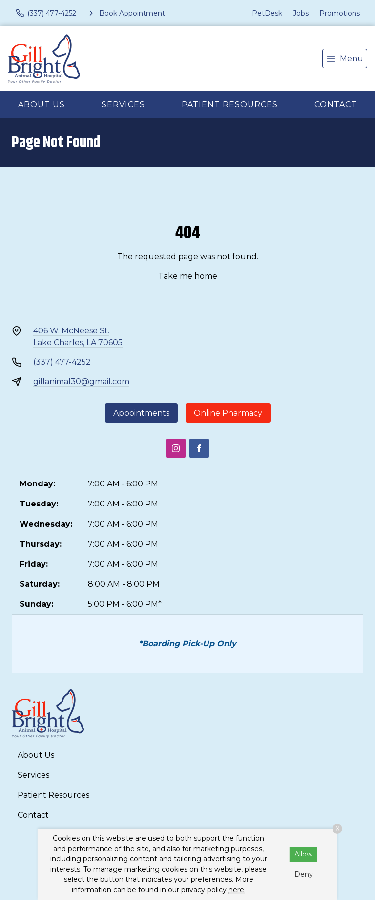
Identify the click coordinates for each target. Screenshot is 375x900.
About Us (41, 104)
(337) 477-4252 (62, 362)
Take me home (187, 276)
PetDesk (267, 13)
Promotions (339, 13)
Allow (303, 854)
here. (237, 889)
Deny (303, 874)
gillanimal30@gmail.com (81, 381)
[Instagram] (176, 448)
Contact (335, 104)
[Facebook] (199, 448)
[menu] (344, 58)
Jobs (301, 13)
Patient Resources (230, 104)
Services (123, 104)
